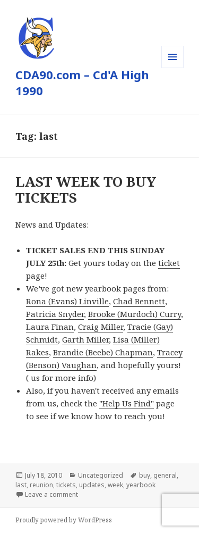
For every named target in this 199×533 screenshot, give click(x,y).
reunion (41, 484)
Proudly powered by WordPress (63, 519)
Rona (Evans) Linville (67, 301)
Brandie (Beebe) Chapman (103, 352)
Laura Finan (50, 326)
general (165, 475)
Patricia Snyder (55, 314)
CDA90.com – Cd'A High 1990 (82, 82)
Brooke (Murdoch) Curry (134, 314)
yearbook (140, 484)
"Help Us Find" (126, 403)
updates (92, 484)
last (21, 484)
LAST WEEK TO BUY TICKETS (85, 189)
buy (144, 475)
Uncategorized (100, 475)
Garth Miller (85, 339)
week (115, 484)
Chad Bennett (139, 301)
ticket (169, 262)
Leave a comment (51, 494)
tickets (66, 484)
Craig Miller (100, 326)
